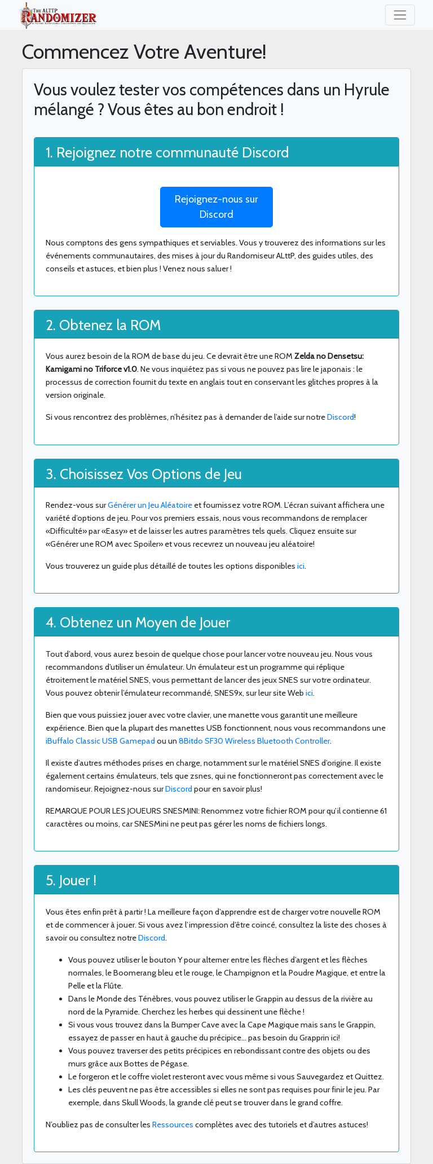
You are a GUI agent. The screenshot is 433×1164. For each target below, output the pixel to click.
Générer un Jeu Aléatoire (150, 505)
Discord (340, 417)
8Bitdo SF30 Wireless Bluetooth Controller (254, 741)
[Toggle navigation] (400, 15)
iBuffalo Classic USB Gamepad (100, 741)
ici (300, 566)
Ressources (172, 1124)
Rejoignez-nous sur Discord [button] (216, 207)
